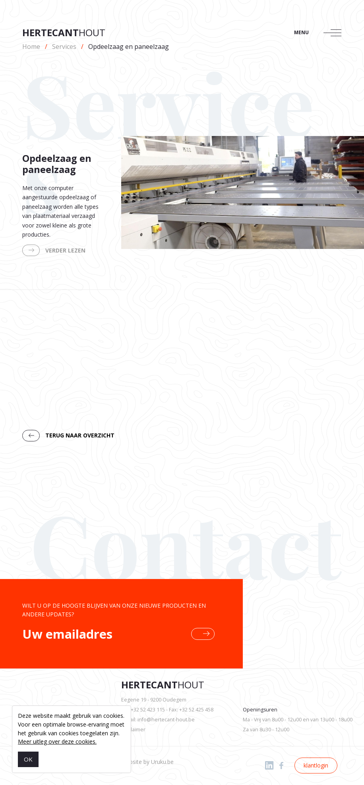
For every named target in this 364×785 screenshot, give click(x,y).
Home (31, 46)
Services (64, 46)
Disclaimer (133, 729)
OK (28, 759)
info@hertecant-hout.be (166, 719)
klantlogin (316, 765)
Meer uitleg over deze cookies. (57, 741)
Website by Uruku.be (147, 762)
